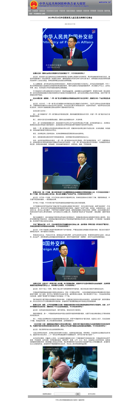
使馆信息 (42, 11)
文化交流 (100, 11)
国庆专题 (107, 11)
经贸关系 (86, 11)
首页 (29, 11)
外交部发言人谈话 (52, 11)
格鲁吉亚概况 (70, 11)
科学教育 (93, 11)
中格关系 (62, 11)
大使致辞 (35, 11)
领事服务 (79, 11)
